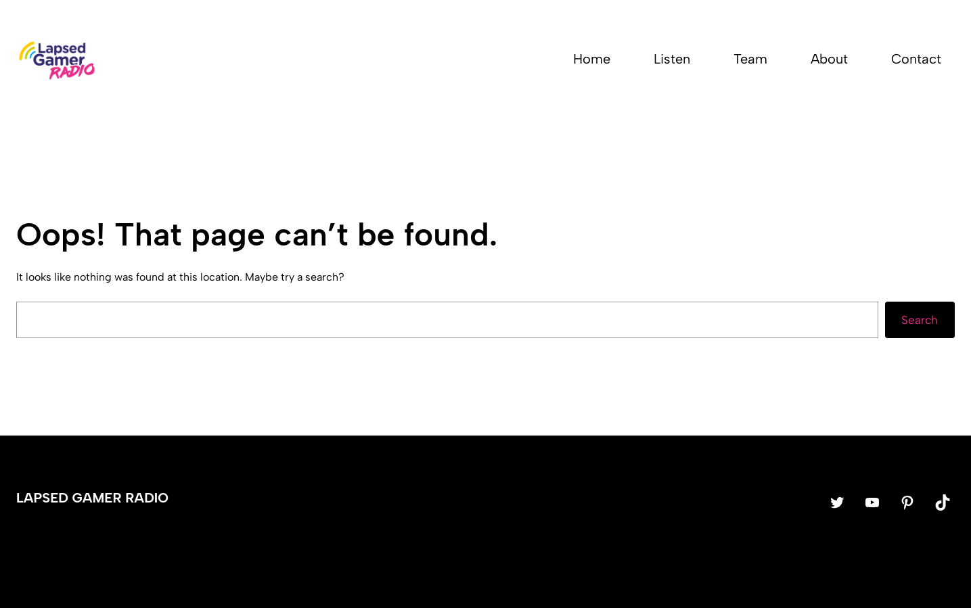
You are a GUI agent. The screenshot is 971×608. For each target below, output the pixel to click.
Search (919, 320)
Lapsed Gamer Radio (92, 498)
